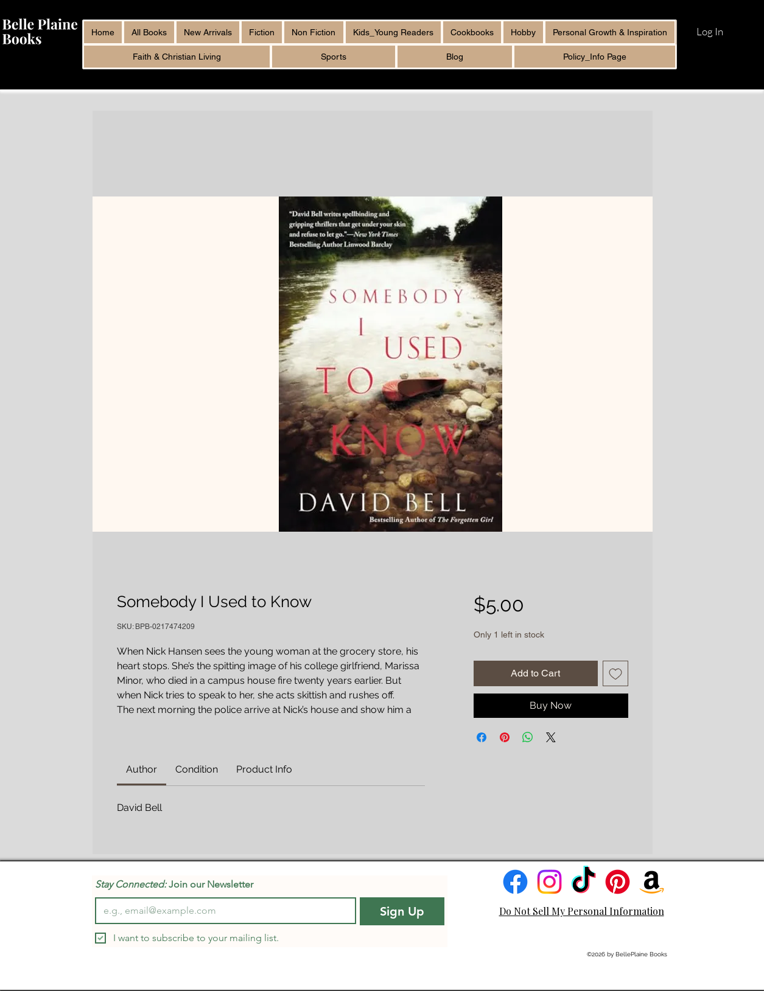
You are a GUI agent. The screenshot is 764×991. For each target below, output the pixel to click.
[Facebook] (515, 882)
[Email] (222, 911)
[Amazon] (652, 882)
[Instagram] (549, 882)
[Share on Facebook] (481, 737)
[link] (141, 769)
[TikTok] (583, 882)
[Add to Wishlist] (615, 673)
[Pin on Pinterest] (504, 737)
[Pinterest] (617, 882)
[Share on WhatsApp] (527, 737)
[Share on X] (551, 737)
